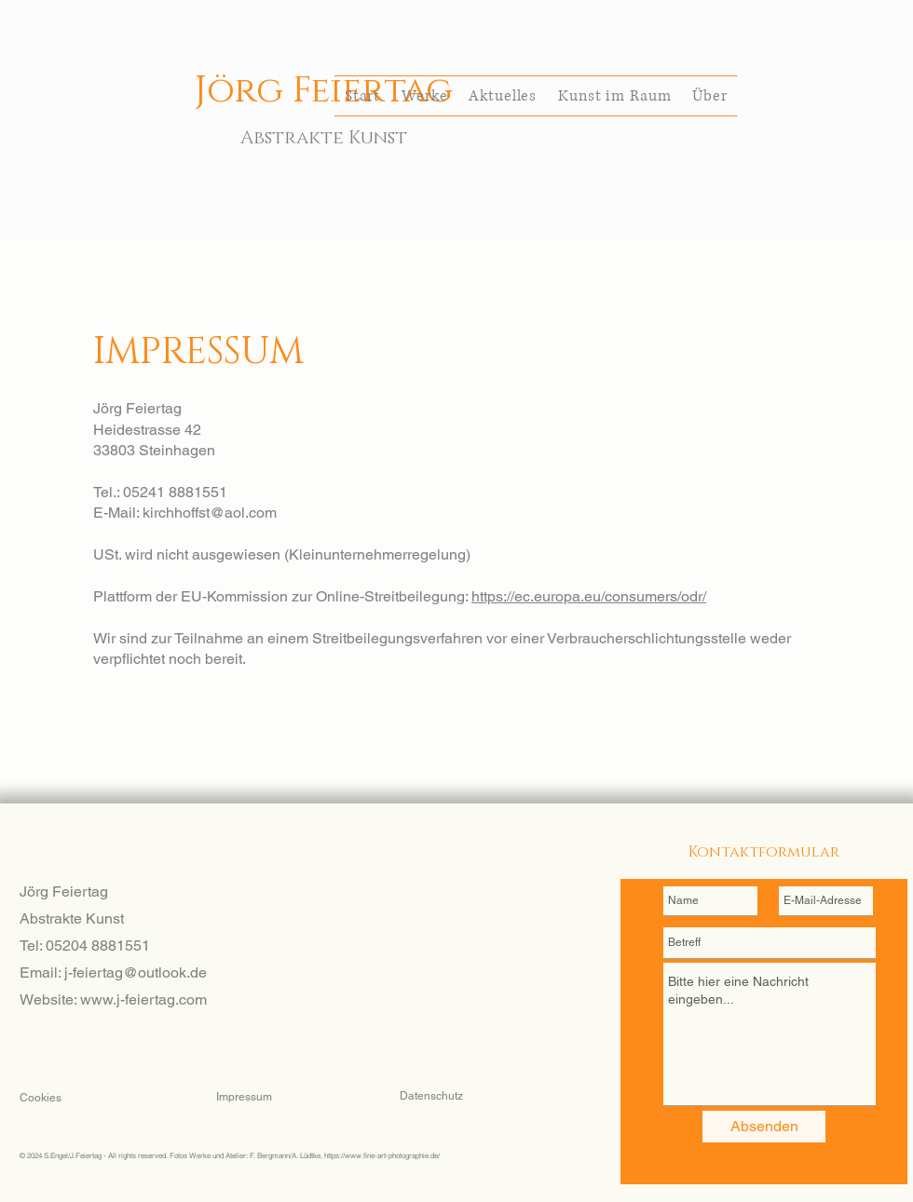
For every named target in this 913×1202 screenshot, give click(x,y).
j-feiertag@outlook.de (135, 972)
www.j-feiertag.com (143, 999)
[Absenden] (763, 1126)
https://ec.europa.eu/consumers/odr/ (588, 596)
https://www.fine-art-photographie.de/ (382, 1155)
